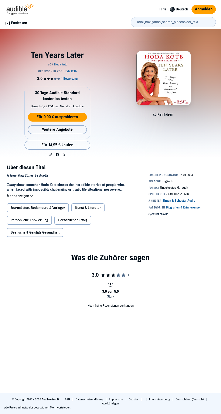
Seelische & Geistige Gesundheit (35, 232)
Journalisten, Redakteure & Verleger (38, 208)
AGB (68, 399)
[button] (50, 154)
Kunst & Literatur (88, 208)
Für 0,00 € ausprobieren (57, 117)
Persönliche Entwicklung (29, 220)
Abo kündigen (110, 403)
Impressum (116, 399)
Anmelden (203, 9)
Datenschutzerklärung (90, 399)
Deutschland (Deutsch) (190, 399)
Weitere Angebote (57, 129)
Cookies (134, 399)
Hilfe (162, 9)
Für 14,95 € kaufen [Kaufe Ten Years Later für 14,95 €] (57, 145)
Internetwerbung (160, 399)
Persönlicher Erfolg (72, 220)
